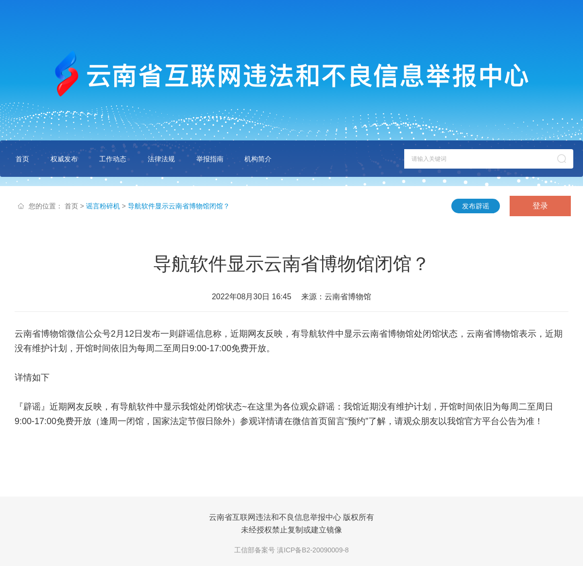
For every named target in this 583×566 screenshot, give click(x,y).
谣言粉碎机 (103, 206)
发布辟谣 (475, 206)
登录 (540, 206)
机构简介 (258, 159)
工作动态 (112, 159)
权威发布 (64, 159)
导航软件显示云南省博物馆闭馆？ (179, 206)
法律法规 (161, 159)
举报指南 (209, 159)
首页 (22, 159)
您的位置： (46, 206)
